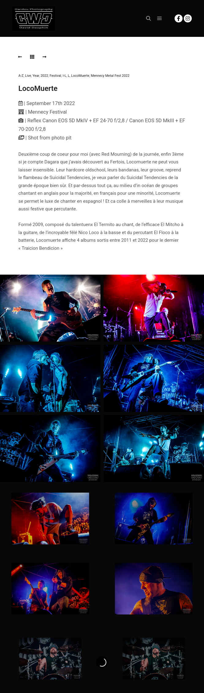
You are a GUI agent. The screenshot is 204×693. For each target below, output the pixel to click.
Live (28, 76)
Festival (55, 76)
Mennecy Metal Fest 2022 (110, 76)
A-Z (21, 76)
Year (35, 76)
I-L (64, 76)
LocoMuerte (80, 76)
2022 (44, 76)
